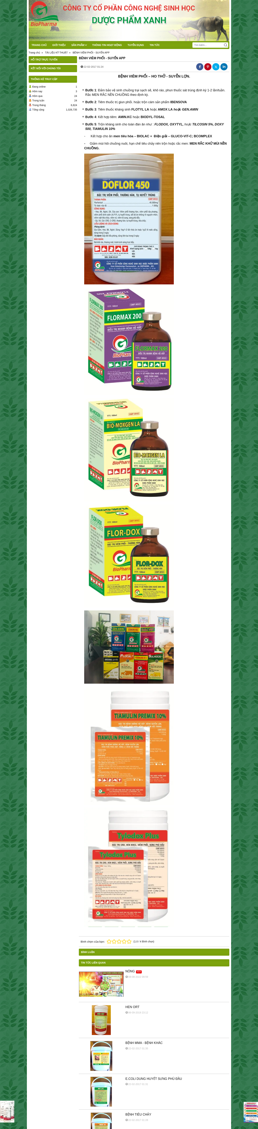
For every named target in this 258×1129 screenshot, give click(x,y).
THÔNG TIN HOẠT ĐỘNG (107, 45)
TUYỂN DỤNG (136, 45)
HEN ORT (132, 1007)
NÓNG (130, 971)
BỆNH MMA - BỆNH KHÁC (144, 1043)
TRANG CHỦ (39, 45)
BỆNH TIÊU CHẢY (138, 1114)
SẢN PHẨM (79, 45)
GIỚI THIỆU (59, 45)
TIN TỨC (155, 45)
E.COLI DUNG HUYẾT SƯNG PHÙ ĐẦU (153, 1079)
